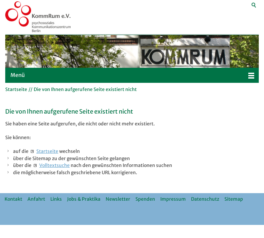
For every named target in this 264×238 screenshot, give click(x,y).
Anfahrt (36, 199)
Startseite (47, 151)
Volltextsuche (54, 165)
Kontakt (13, 199)
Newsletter (118, 199)
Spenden (145, 199)
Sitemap (233, 199)
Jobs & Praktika (83, 199)
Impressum (173, 199)
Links (56, 199)
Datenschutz (205, 199)
